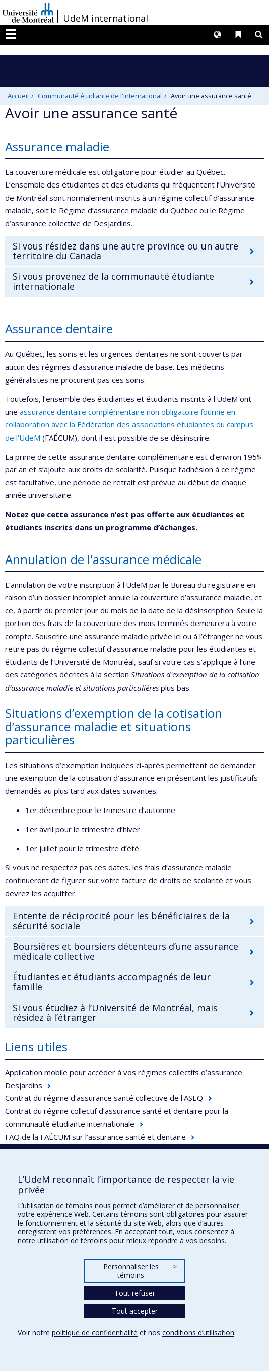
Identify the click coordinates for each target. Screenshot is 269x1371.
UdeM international (105, 18)
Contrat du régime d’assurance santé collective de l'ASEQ (104, 1098)
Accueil (18, 95)
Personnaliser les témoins (140, 1271)
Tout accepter (135, 1311)
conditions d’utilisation (198, 1332)
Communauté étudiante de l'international (100, 95)
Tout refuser (134, 1293)
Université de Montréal (28, 13)
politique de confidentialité (95, 1332)
